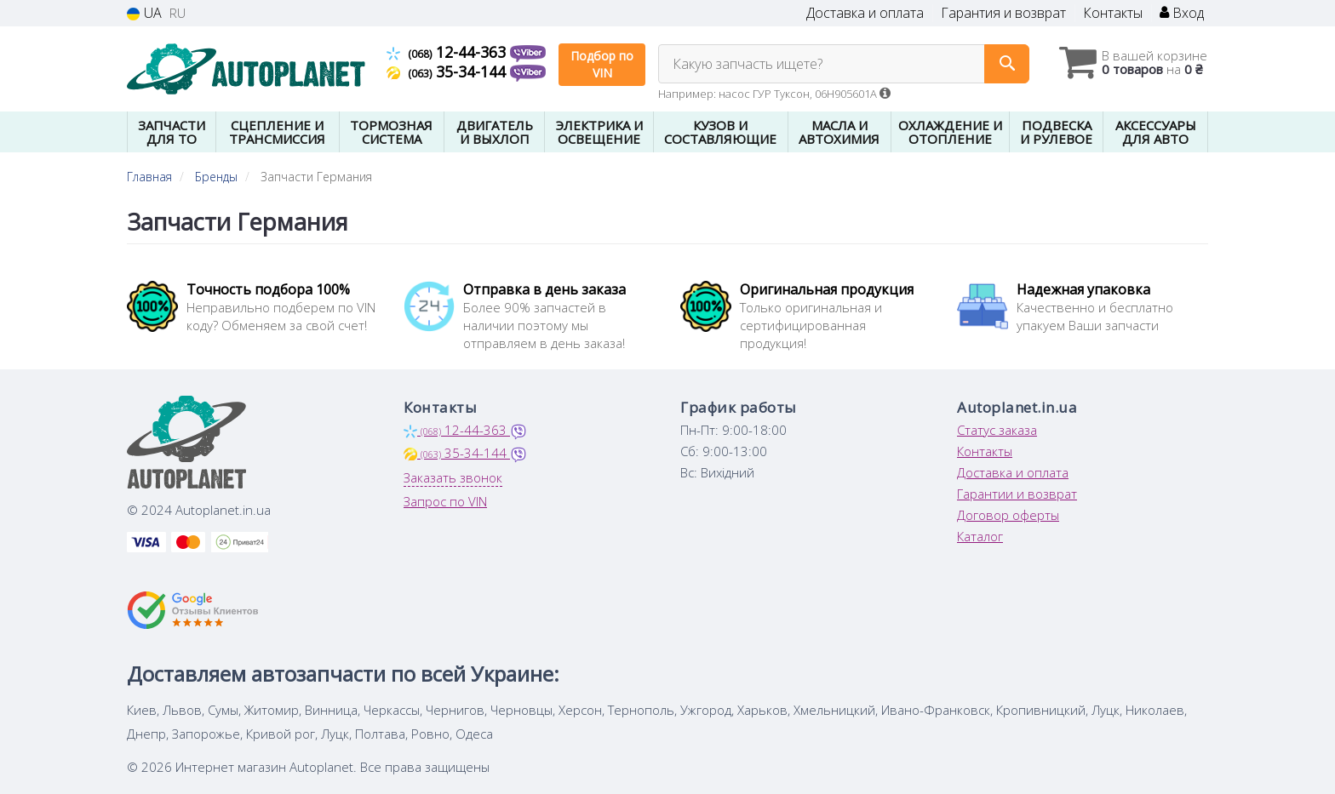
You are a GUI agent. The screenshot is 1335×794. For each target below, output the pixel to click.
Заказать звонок (453, 477)
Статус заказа (997, 429)
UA (144, 13)
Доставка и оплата (865, 13)
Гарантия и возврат (1003, 13)
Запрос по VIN (445, 501)
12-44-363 (448, 52)
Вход (1182, 13)
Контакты (1113, 13)
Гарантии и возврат (1017, 493)
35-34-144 (448, 71)
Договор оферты (1008, 514)
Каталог (980, 536)
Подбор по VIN (601, 64)
